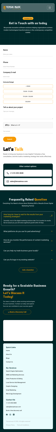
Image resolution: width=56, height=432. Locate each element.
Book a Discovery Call (17, 312)
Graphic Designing (11, 386)
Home (8, 350)
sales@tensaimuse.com (13, 407)
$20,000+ (28, 101)
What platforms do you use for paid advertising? (21, 231)
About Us (9, 354)
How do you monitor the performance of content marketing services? (26, 241)
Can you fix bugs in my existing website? (18, 260)
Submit (9, 139)
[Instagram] (10, 414)
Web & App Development (13, 394)
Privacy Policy (10, 425)
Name (5, 50)
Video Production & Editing (14, 379)
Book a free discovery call (14, 410)
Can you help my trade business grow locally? (20, 251)
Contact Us (9, 362)
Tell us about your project (13, 107)
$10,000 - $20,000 (28, 96)
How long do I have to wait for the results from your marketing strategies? (23, 215)
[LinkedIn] (13, 414)
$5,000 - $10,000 (28, 91)
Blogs (8, 358)
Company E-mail (9, 72)
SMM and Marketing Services (15, 375)
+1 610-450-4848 (11, 403)
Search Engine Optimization (14, 371)
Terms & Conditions (23, 425)
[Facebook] (7, 414)
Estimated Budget (8, 82)
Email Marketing (11, 390)
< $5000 (28, 86)
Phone (5, 62)
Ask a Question (28, 270)
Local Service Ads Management (16, 382)
